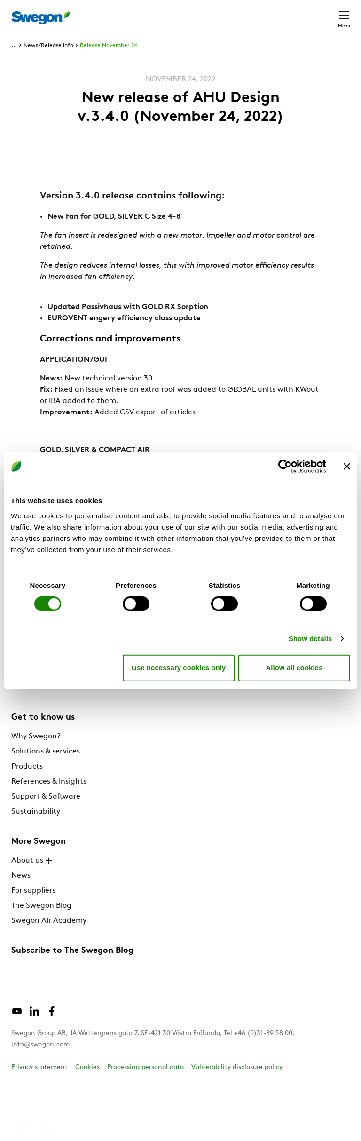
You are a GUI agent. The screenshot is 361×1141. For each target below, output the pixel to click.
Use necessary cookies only (179, 668)
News (21, 876)
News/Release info (48, 45)
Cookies (87, 1067)
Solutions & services (45, 751)
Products (27, 766)
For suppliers (33, 891)
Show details (310, 638)
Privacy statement (39, 1067)
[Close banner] (347, 466)
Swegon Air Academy (48, 921)
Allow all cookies (294, 668)
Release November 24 (108, 45)
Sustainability (35, 812)
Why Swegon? (36, 736)
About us (33, 860)
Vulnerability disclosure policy (237, 1067)
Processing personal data (145, 1067)
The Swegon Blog (41, 906)
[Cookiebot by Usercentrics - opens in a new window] (285, 467)
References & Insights (48, 781)
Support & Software (45, 796)
